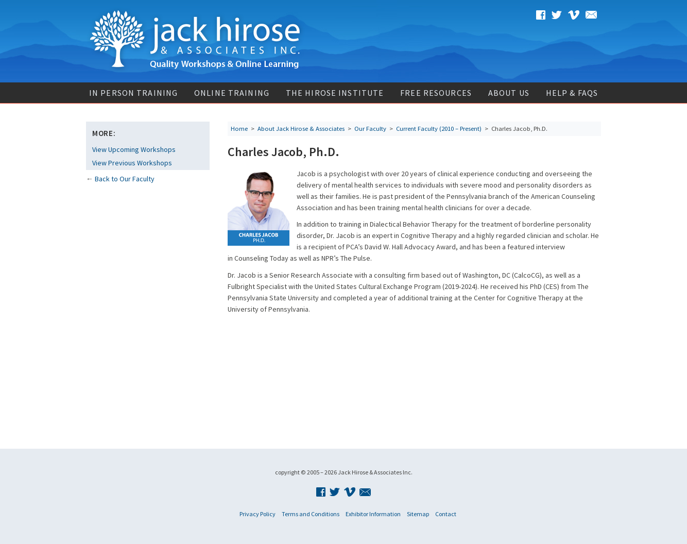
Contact (445, 514)
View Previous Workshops (132, 162)
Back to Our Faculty (124, 178)
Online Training (231, 93)
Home (239, 128)
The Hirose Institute (335, 93)
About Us (508, 93)
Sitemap (418, 514)
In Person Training (133, 93)
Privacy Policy (257, 514)
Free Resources (436, 93)
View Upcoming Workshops (134, 149)
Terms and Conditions (310, 514)
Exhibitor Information (373, 514)
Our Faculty (370, 128)
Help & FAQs (572, 93)
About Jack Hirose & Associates (301, 128)
